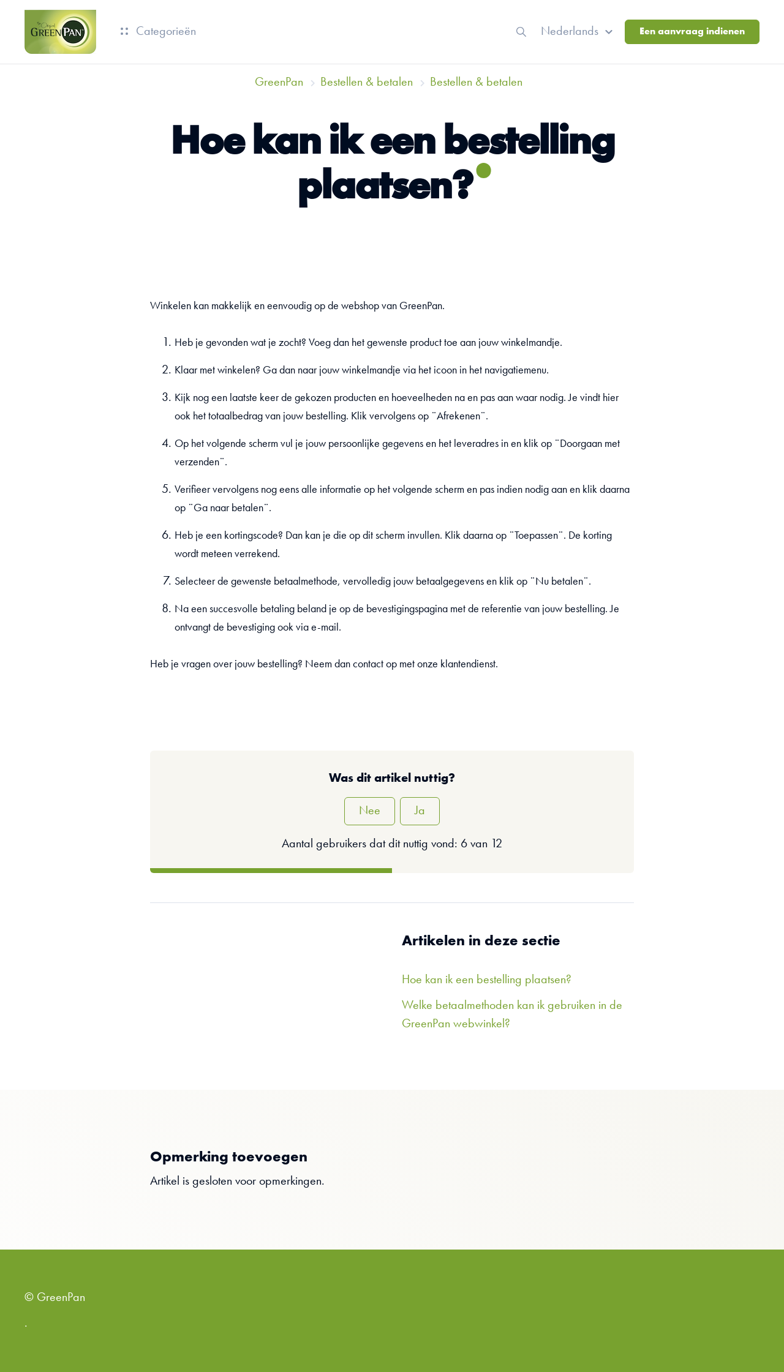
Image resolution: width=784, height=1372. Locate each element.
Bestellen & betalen (366, 83)
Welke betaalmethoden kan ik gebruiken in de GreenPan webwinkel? (512, 1015)
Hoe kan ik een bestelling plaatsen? (486, 980)
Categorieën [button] (158, 32)
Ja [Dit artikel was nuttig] (420, 811)
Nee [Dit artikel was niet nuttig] (369, 811)
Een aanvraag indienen (692, 32)
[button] (578, 32)
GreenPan (279, 83)
